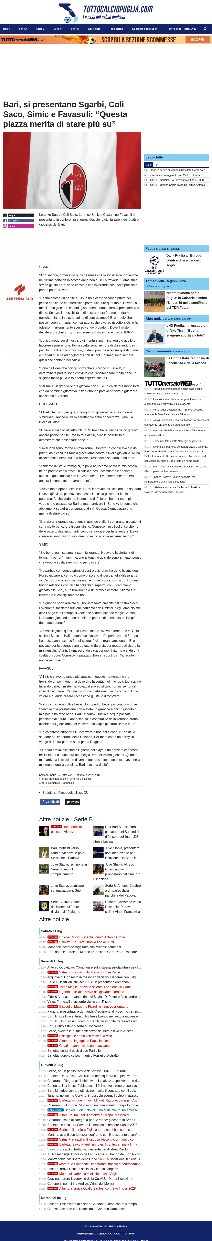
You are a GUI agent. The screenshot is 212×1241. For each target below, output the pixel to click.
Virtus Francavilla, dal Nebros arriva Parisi (83, 972)
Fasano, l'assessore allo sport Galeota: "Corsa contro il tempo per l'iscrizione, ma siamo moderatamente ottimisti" (129, 1204)
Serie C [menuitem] (58, 29)
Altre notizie (155, 318)
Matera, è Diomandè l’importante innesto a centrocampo (94, 1164)
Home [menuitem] (6, 29)
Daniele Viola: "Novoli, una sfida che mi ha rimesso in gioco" (99, 1110)
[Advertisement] (176, 125)
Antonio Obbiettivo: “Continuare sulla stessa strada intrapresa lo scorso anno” (103, 967)
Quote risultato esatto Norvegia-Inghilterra (176, 441)
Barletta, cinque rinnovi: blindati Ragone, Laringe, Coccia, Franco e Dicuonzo (109, 1100)
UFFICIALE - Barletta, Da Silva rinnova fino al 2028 (174, 180)
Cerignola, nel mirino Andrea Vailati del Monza (80, 1183)
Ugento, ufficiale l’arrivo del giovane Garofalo (85, 992)
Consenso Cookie (96, 1226)
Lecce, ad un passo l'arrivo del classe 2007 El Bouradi (86, 1071)
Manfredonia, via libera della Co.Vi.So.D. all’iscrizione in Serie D (93, 1159)
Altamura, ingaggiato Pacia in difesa (79, 1041)
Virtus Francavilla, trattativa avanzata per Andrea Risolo (87, 1149)
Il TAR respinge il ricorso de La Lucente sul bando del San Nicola (94, 1154)
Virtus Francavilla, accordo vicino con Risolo (79, 1001)
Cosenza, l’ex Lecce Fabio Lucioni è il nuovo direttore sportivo (92, 1085)
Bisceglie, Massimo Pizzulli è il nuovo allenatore (87, 1006)
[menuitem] (205, 29)
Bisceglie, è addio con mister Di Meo (79, 1036)
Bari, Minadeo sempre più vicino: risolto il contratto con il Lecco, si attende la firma (106, 1090)
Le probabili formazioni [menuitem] (145, 29)
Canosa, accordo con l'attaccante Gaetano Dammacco (86, 1209)
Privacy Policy (118, 1226)
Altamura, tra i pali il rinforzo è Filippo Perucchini (88, 1115)
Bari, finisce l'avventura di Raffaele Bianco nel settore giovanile (92, 1016)
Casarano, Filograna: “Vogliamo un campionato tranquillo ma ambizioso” (99, 1105)
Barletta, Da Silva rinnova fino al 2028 (80, 942)
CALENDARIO (103, 1233)
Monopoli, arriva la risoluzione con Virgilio (83, 1174)
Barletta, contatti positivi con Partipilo (74, 1050)
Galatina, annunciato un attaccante (78, 1045)
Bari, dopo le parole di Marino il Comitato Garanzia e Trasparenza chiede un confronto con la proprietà (121, 952)
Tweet (72, 802)
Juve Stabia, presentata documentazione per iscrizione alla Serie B (122, 853)
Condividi (50, 802)
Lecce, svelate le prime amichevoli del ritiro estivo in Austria (90, 1031)
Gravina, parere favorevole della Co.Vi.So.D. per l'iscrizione (90, 1178)
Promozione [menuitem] (116, 29)
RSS (132, 1233)
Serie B (54, 774)
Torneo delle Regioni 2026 (166, 281)
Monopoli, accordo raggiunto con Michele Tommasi (84, 947)
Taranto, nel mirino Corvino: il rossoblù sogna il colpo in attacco (92, 1095)
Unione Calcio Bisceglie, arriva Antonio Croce (86, 937)
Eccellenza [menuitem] (94, 29)
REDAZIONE (85, 1233)
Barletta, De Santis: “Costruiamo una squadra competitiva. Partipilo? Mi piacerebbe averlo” (112, 1076)
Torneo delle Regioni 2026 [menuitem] (181, 29)
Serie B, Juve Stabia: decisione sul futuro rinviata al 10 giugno (66, 906)
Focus (150, 248)
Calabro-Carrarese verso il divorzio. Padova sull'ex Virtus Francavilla (123, 906)
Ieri (156, 164)
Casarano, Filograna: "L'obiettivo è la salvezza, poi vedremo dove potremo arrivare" (107, 1081)
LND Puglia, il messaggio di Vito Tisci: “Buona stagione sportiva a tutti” (185, 330)
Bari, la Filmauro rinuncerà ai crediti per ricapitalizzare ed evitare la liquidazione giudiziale (112, 1021)
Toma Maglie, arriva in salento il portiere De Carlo (89, 987)
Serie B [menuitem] (40, 29)
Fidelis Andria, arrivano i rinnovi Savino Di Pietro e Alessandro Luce (96, 997)
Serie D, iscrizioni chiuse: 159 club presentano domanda (88, 982)
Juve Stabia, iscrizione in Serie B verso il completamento (69, 869)
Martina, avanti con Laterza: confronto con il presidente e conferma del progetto (104, 1134)
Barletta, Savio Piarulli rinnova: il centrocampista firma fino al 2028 (101, 1144)
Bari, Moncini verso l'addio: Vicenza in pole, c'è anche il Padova (68, 853)
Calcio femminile (158, 351)
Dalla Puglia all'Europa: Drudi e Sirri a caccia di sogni (184, 260)
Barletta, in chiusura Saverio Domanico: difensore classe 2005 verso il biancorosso (107, 1125)
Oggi (148, 164)
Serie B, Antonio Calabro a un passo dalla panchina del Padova (123, 890)
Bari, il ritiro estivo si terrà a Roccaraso (75, 1026)
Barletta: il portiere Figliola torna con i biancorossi (89, 1129)
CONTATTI (120, 1233)
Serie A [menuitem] (23, 29)
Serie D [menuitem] (75, 29)
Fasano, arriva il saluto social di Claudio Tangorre (83, 1169)
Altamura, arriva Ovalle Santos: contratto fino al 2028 (91, 1188)
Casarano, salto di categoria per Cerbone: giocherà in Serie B (92, 1120)
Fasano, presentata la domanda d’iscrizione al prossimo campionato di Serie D (104, 1011)
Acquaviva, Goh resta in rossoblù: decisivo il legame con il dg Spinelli (97, 977)
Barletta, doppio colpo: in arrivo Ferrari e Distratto (83, 1055)
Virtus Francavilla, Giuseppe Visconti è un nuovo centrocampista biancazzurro (109, 1139)
